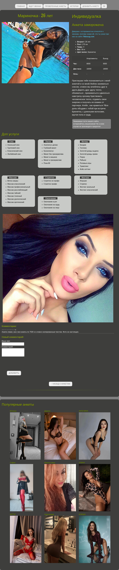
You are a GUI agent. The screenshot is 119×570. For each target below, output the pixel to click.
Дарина (47, 411)
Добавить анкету (91, 6)
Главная (21, 6)
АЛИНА (82, 463)
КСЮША (82, 514)
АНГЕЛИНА (84, 411)
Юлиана (13, 411)
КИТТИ (13, 514)
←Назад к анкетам (60, 384)
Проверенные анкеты (55, 6)
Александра (49, 514)
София (13, 463)
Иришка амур (49, 463)
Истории (74, 6)
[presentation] (18, 364)
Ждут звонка (35, 6)
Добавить (14, 373)
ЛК (104, 6)
